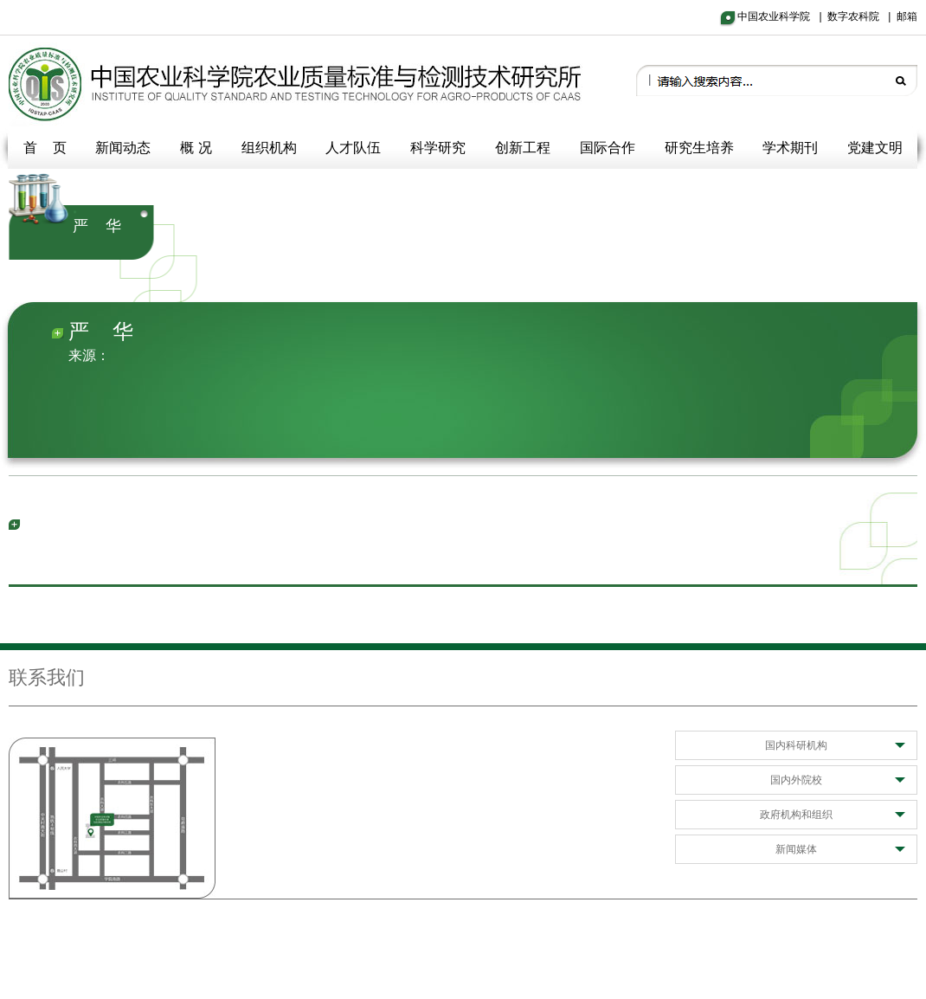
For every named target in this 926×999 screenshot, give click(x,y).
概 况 (195, 147)
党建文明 (875, 147)
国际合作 (607, 147)
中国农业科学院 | (782, 16)
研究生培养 (699, 147)
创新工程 (522, 147)
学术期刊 (790, 147)
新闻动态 (123, 147)
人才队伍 (353, 147)
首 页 (45, 147)
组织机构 (269, 147)
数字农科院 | (862, 16)
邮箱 (907, 16)
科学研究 (438, 147)
